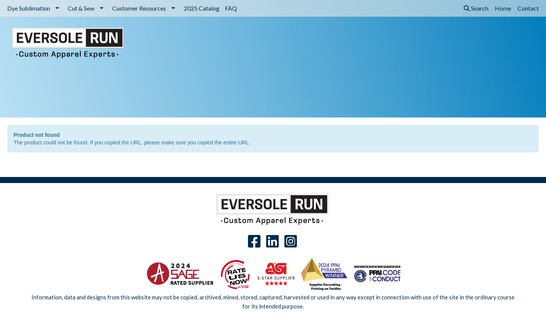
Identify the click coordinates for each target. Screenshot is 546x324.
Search (476, 8)
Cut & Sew (81, 8)
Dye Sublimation (28, 8)
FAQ (231, 8)
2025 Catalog (202, 8)
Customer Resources (139, 8)
